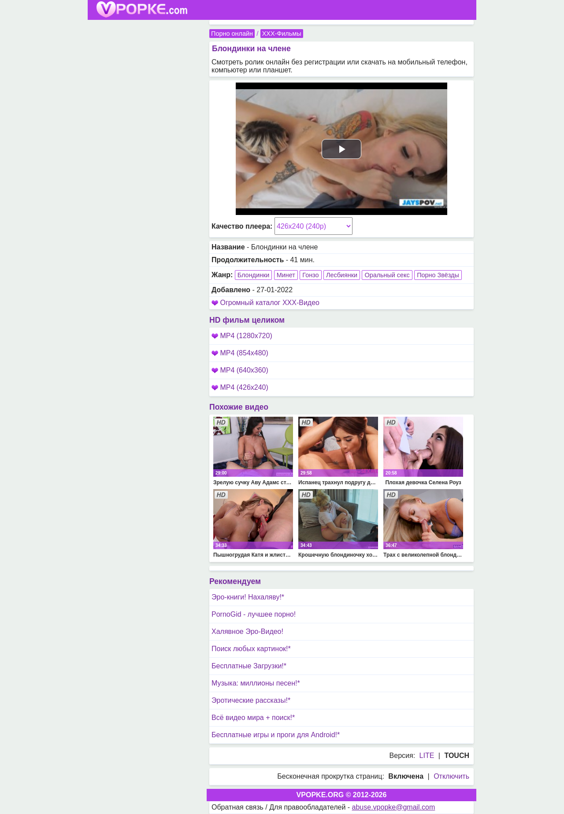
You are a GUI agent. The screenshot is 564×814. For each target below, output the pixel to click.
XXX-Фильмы (281, 33)
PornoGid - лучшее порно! (254, 614)
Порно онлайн (232, 33)
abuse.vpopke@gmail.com (393, 807)
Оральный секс (386, 275)
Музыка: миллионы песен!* (256, 683)
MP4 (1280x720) (242, 335)
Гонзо (310, 275)
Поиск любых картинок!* (251, 648)
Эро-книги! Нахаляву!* (248, 597)
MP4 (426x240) (240, 387)
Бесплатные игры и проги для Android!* (276, 735)
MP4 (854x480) (240, 353)
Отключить (451, 776)
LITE (426, 755)
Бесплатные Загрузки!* (249, 666)
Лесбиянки (341, 275)
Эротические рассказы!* (251, 700)
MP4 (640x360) (240, 370)
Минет (286, 275)
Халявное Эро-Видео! (247, 631)
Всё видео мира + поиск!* (253, 717)
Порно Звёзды (438, 275)
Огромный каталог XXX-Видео (269, 302)
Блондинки (253, 275)
